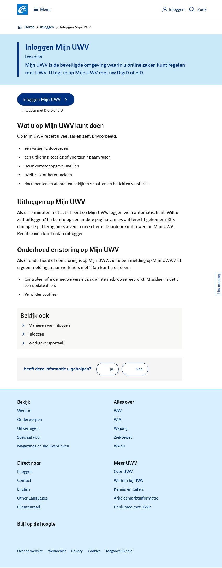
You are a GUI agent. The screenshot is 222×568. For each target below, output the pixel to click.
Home (25, 27)
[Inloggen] (173, 9)
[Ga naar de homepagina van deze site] (22, 9)
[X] (36, 536)
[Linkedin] (23, 536)
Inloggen (47, 27)
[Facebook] (48, 536)
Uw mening (218, 284)
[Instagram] (61, 536)
